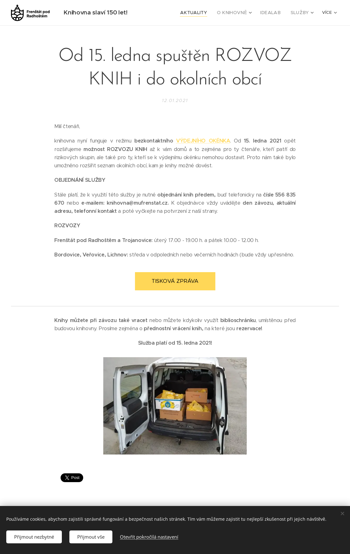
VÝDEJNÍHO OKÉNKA (203, 140)
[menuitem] (165, 13)
